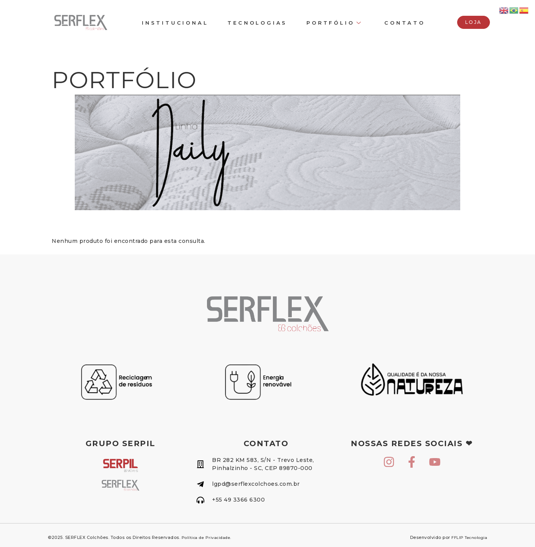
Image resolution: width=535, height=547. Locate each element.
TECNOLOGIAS (257, 23)
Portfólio (334, 23)
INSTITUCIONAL (175, 23)
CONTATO (404, 23)
